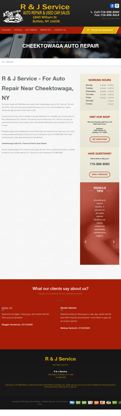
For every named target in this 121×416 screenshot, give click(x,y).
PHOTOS (18, 30)
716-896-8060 (110, 12)
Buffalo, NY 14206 (73, 42)
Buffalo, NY (7, 314)
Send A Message (99, 174)
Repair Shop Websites (32, 408)
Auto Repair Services (60, 371)
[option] (99, 226)
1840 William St (58, 42)
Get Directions (99, 139)
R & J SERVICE (8, 62)
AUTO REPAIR (31, 30)
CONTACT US (60, 30)
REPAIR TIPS (45, 30)
